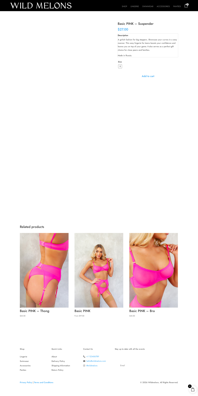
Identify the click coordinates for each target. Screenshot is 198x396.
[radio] (120, 66)
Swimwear (147, 7)
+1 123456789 (92, 356)
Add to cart (148, 76)
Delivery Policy (58, 361)
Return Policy (57, 370)
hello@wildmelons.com (96, 361)
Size (120, 61)
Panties (177, 7)
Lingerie (135, 7)
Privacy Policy (26, 382)
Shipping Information (61, 365)
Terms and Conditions (43, 382)
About (54, 356)
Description (123, 35)
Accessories (163, 7)
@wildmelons (91, 365)
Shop (124, 7)
